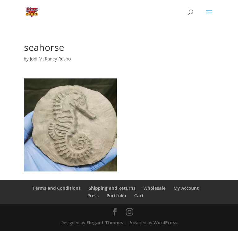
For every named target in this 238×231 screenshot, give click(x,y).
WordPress (165, 222)
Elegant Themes (104, 222)
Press (93, 195)
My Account (186, 188)
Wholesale (154, 188)
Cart (139, 195)
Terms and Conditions (56, 188)
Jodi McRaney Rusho (50, 59)
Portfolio (116, 195)
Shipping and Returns (112, 188)
